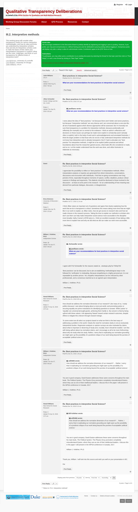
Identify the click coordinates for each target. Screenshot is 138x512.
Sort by (92, 477)
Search (79, 70)
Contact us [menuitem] (94, 496)
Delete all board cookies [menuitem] (107, 496)
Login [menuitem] (130, 4)
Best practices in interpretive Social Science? (82, 76)
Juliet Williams (11, 64)
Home (86, 496)
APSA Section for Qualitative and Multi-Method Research (39, 15)
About (44, 22)
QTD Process (57, 22)
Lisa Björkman (11, 61)
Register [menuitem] (120, 4)
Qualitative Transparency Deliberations (44, 11)
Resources (72, 22)
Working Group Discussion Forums (21, 22)
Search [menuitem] (129, 501)
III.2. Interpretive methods (22, 34)
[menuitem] (21, 22)
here (90, 63)
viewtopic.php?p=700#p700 (111, 266)
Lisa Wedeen (10, 63)
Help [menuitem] (122, 501)
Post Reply (46, 70)
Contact (85, 22)
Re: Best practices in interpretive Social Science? (84, 99)
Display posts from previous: (71, 477)
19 (48, 242)
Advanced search (90, 70)
